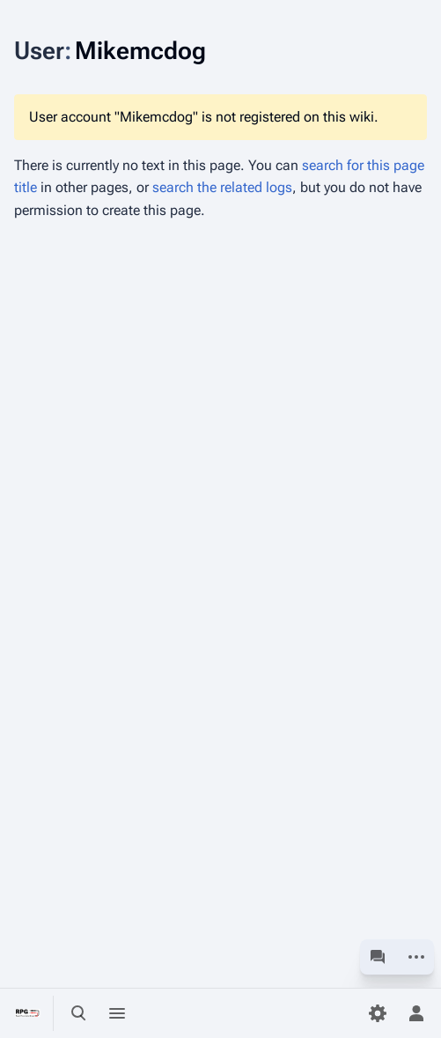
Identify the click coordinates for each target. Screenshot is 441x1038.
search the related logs (222, 187)
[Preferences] (377, 1013)
